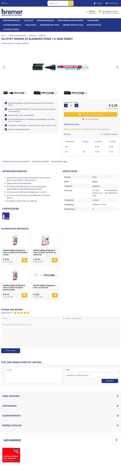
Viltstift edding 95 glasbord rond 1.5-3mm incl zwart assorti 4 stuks (14, 287)
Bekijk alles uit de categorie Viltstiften (15, 43)
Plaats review (10, 350)
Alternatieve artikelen (40, 161)
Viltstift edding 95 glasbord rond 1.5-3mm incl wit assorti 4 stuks (15, 252)
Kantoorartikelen (11, 20)
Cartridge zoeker (11, 29)
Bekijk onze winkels (71, 124)
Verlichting (30, 25)
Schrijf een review (109, 134)
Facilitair (28, 20)
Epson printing (94, 25)
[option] (60, 67)
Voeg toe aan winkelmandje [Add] (91, 114)
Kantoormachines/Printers (70, 20)
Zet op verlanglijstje (91, 119)
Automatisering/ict (12, 25)
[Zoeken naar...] (70, 3)
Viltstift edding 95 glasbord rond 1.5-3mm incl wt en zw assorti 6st (44, 252)
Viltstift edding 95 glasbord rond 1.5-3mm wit (44, 286)
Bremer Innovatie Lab (73, 25)
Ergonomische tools (49, 25)
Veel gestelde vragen (59, 161)
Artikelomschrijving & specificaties (15, 161)
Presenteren (93, 20)
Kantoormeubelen (45, 20)
